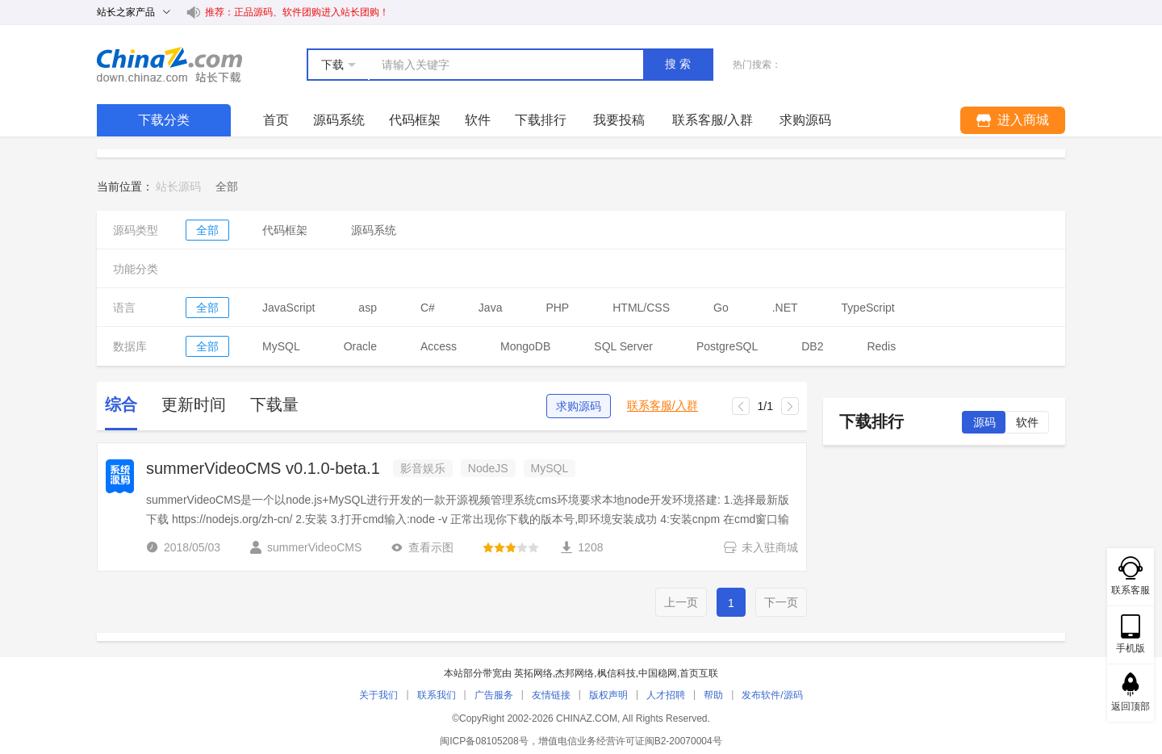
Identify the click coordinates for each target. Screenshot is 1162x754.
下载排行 (540, 120)
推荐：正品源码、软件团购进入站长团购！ (297, 12)
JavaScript (288, 307)
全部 (207, 230)
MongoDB (525, 346)
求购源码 (578, 406)
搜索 (679, 63)
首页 (276, 120)
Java (491, 307)
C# (427, 307)
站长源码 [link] (178, 186)
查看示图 (422, 547)
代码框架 (415, 120)
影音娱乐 (422, 468)
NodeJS (488, 468)
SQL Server (623, 346)
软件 (478, 120)
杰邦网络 (574, 673)
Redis (881, 346)
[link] (226, 186)
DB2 (812, 346)
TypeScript (868, 307)
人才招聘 (665, 695)
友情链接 (551, 695)
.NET (785, 307)
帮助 (713, 695)
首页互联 (698, 673)
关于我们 (378, 695)
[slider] (511, 547)
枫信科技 (616, 673)
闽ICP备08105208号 (484, 741)
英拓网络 (533, 673)
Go (721, 307)
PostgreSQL (727, 346)
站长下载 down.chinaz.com (169, 64)
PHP (557, 307)
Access (438, 346)
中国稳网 (657, 673)
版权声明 (608, 695)
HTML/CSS (641, 307)
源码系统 (339, 120)
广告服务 (493, 695)
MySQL (281, 346)
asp (367, 307)
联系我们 (436, 695)
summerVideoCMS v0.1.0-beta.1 (263, 468)
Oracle (360, 346)
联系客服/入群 (662, 406)
